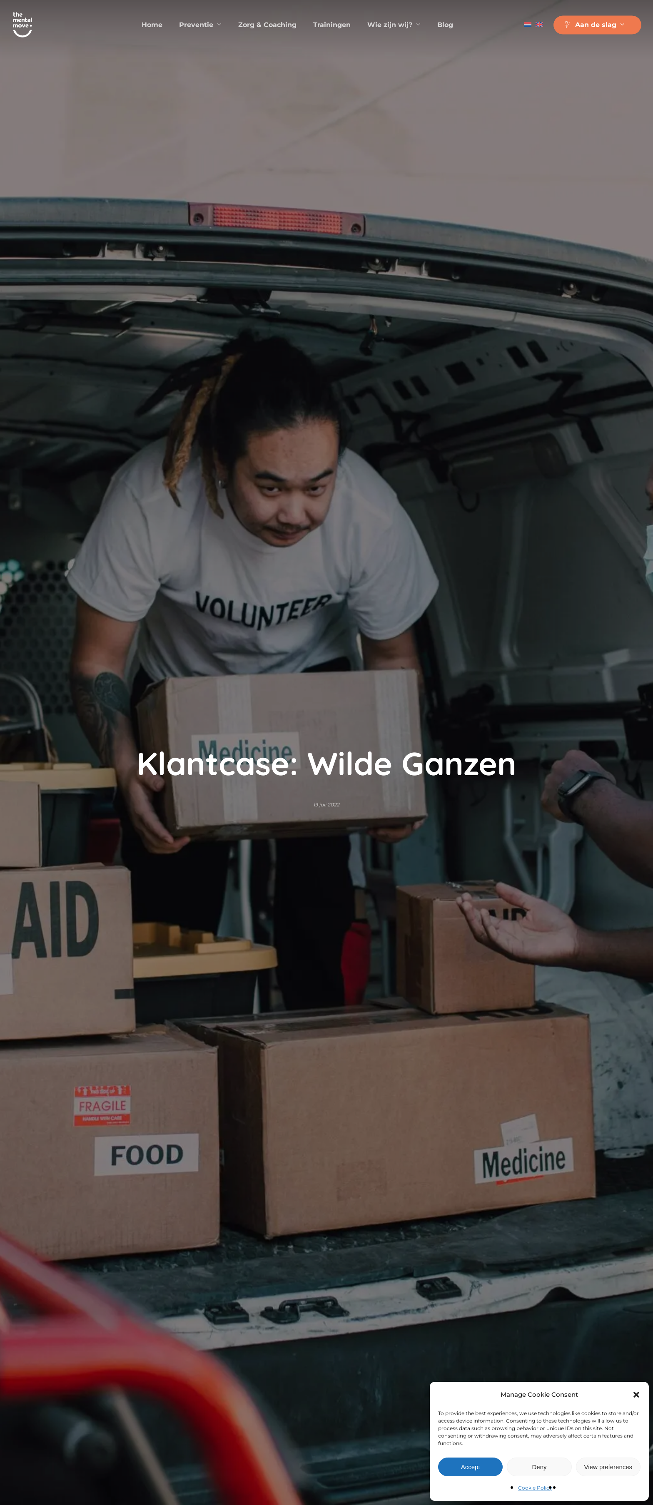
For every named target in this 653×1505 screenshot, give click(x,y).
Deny (539, 1466)
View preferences (608, 1466)
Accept (470, 1466)
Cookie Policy (535, 1488)
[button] (636, 1395)
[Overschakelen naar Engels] (539, 25)
